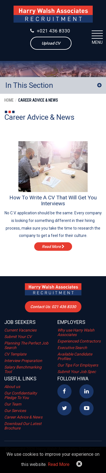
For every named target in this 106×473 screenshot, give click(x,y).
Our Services (15, 410)
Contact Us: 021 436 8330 (53, 306)
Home (9, 100)
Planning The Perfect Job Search (26, 345)
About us (12, 386)
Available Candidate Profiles (74, 356)
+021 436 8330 (50, 31)
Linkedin (86, 391)
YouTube (86, 408)
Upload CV (51, 43)
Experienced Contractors (79, 341)
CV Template (15, 354)
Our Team (12, 404)
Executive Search (72, 347)
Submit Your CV (18, 336)
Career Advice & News (38, 100)
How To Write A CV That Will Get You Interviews (53, 200)
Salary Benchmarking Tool (23, 369)
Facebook (64, 391)
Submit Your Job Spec (76, 371)
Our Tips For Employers (77, 365)
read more (53, 246)
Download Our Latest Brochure (23, 425)
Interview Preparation (23, 360)
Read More (59, 464)
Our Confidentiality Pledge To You (20, 395)
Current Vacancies (20, 330)
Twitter (64, 408)
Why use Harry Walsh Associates (75, 332)
